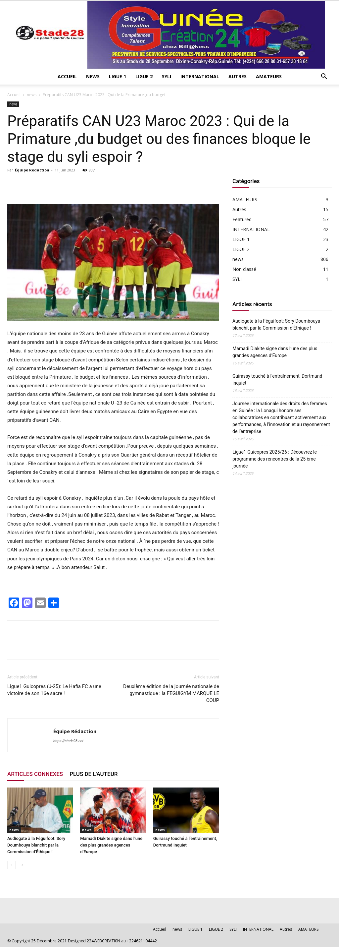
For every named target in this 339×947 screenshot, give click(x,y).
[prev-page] (11, 865)
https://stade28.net (68, 741)
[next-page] (22, 865)
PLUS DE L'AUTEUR (94, 774)
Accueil (67, 76)
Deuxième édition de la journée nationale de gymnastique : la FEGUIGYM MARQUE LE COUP (171, 693)
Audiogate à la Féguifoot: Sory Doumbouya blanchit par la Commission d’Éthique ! (36, 845)
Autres (237, 76)
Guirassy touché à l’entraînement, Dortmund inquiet (277, 379)
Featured (242, 219)
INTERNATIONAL (199, 76)
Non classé (244, 269)
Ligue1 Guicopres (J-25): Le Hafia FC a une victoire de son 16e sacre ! (54, 689)
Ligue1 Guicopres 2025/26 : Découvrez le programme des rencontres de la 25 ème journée (274, 459)
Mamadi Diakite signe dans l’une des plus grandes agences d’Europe (111, 845)
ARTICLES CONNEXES (35, 774)
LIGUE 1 (117, 76)
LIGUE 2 (144, 76)
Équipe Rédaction (32, 169)
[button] (324, 77)
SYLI (166, 76)
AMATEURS (269, 76)
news (93, 76)
